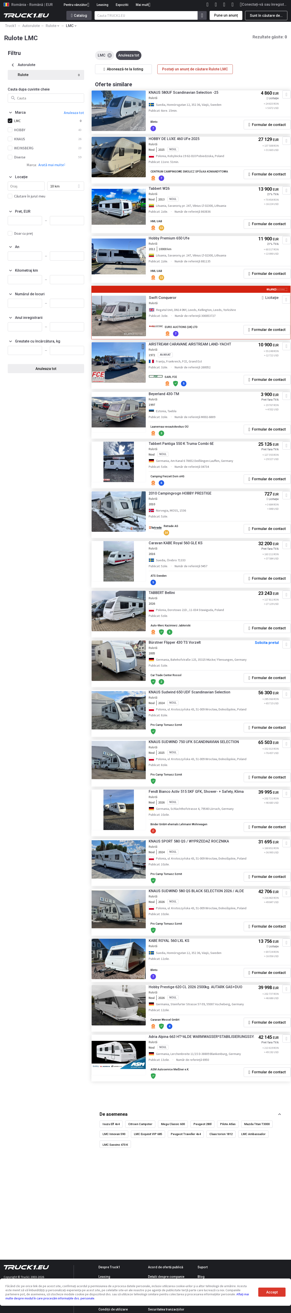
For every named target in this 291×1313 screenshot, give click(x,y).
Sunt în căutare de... (266, 15)
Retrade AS (177, 545)
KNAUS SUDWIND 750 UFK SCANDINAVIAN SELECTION (199, 778)
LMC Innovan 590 (114, 1211)
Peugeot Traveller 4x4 (186, 1211)
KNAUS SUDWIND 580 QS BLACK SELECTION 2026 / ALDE (197, 947)
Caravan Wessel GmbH (173, 1090)
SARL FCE (177, 390)
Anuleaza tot (45, 369)
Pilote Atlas (228, 1201)
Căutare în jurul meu (29, 196)
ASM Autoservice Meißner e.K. (178, 1146)
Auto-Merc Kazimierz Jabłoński (179, 648)
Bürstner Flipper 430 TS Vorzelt (180, 666)
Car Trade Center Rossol (174, 703)
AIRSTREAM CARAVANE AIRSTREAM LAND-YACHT (195, 357)
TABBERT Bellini (167, 615)
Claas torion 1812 (221, 1211)
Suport (203, 1267)
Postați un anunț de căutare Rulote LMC (195, 69)
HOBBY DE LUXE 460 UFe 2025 (179, 143)
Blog (201, 1277)
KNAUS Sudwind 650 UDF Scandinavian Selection (195, 722)
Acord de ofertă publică (165, 1267)
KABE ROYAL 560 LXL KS (174, 1005)
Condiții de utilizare (113, 1309)
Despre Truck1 (109, 1267)
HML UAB (162, 232)
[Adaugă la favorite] (280, 97)
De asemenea (114, 1191)
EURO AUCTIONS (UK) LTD (188, 338)
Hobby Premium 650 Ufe (174, 250)
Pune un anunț (226, 15)
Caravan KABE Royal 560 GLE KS (181, 563)
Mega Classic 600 (173, 1201)
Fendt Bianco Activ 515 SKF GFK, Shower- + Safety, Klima (196, 835)
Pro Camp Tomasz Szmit (174, 759)
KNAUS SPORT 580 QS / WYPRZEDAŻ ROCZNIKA (194, 889)
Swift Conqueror (168, 309)
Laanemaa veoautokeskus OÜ (178, 441)
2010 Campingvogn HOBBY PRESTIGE (185, 512)
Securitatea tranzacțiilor (166, 1309)
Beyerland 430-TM (169, 409)
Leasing (102, 5)
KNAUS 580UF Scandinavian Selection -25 (189, 95)
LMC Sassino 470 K (115, 1221)
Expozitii (122, 5)
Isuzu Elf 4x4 (111, 1201)
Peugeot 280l (202, 1201)
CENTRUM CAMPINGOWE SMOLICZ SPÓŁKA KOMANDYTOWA (188, 178)
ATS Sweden (165, 596)
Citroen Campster (140, 1201)
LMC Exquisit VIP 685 (148, 1211)
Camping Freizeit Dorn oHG (176, 493)
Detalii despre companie (166, 1277)
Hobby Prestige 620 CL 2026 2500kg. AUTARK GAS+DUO (201, 1053)
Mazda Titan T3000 (257, 1201)
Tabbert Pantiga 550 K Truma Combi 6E (186, 460)
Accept (272, 1292)
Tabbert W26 (164, 199)
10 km (55, 186)
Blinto (160, 124)
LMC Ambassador (253, 1211)
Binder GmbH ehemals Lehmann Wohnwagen (189, 870)
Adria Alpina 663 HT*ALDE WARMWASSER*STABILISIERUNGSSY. (185, 1111)
